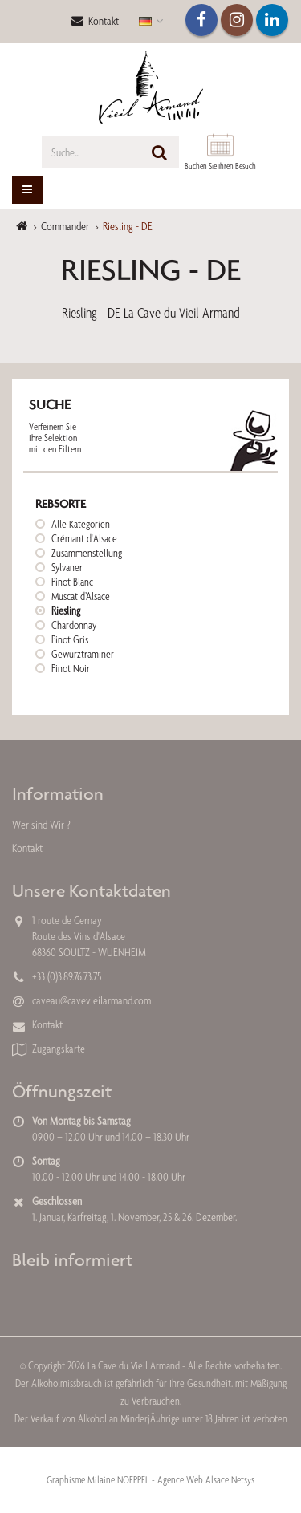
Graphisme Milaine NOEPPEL (98, 1480)
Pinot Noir (70, 668)
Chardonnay (73, 625)
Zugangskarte (58, 1048)
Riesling (65, 610)
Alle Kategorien (80, 523)
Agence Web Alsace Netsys (205, 1480)
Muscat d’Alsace (80, 596)
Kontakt (95, 20)
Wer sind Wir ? (41, 824)
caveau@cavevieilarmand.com (91, 1000)
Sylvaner (67, 567)
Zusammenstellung (86, 552)
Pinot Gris (69, 639)
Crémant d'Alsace (84, 538)
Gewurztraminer (82, 653)
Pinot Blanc (72, 581)
